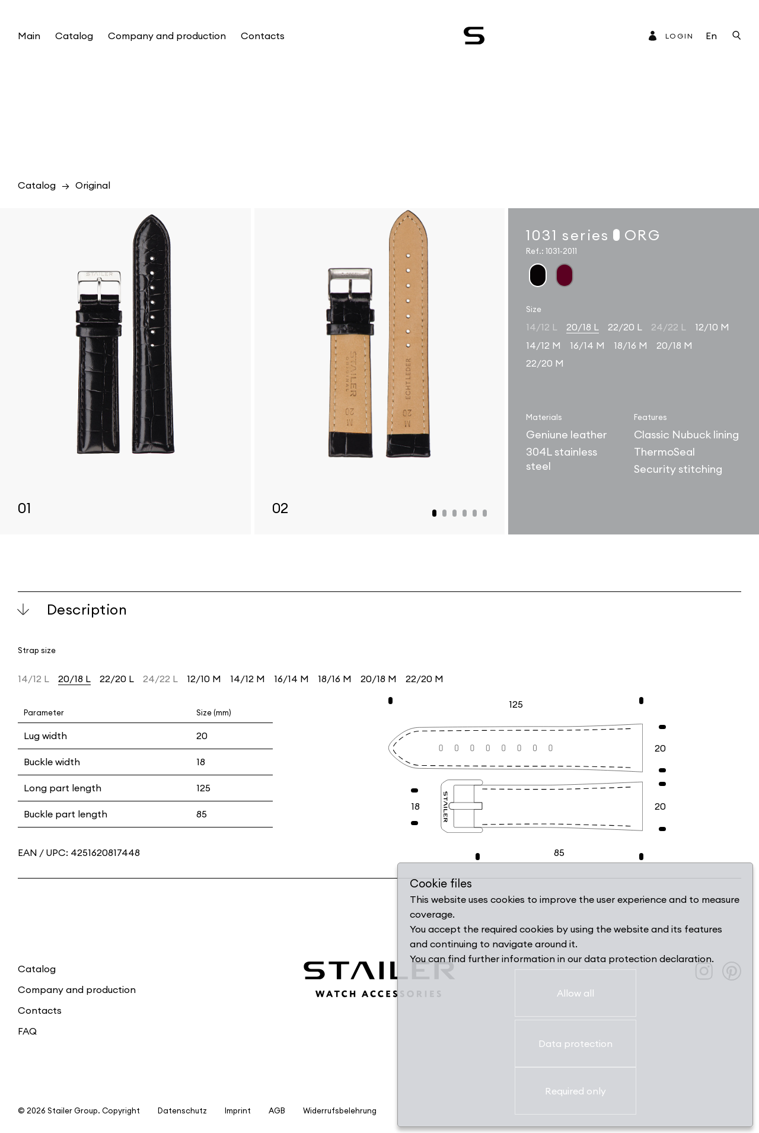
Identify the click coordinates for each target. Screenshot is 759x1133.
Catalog (74, 36)
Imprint (238, 1110)
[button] (434, 513)
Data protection (575, 1043)
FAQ (27, 1031)
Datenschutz (182, 1110)
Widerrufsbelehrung (340, 1110)
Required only (575, 1091)
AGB (277, 1110)
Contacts (263, 36)
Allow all (575, 993)
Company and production (167, 36)
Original (92, 185)
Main (29, 36)
